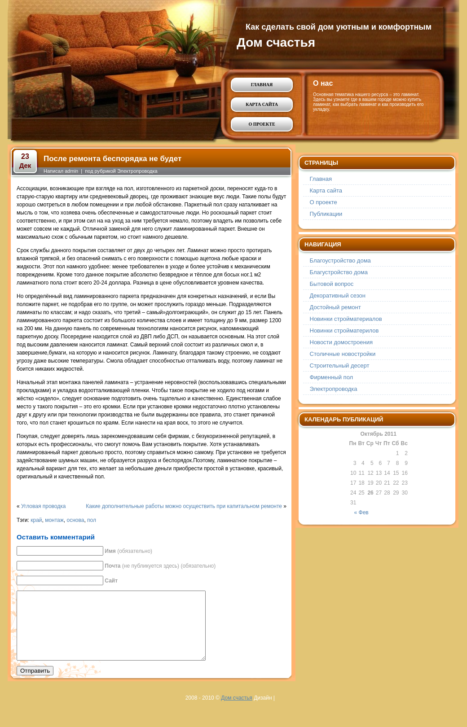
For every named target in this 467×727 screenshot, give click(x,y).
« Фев (361, 512)
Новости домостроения (341, 342)
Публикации (326, 213)
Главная (262, 84)
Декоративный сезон (338, 295)
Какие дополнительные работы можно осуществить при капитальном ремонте (184, 506)
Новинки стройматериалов (346, 318)
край (36, 520)
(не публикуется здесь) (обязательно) (160, 566)
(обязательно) (128, 551)
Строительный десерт (340, 365)
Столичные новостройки (343, 353)
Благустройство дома (339, 272)
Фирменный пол (331, 377)
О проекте (261, 124)
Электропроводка (137, 171)
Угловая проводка (43, 506)
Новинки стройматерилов (344, 330)
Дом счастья (276, 42)
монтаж (54, 520)
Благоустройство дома (340, 260)
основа (75, 520)
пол (91, 520)
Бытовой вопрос (332, 283)
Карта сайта (262, 104)
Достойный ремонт (335, 307)
